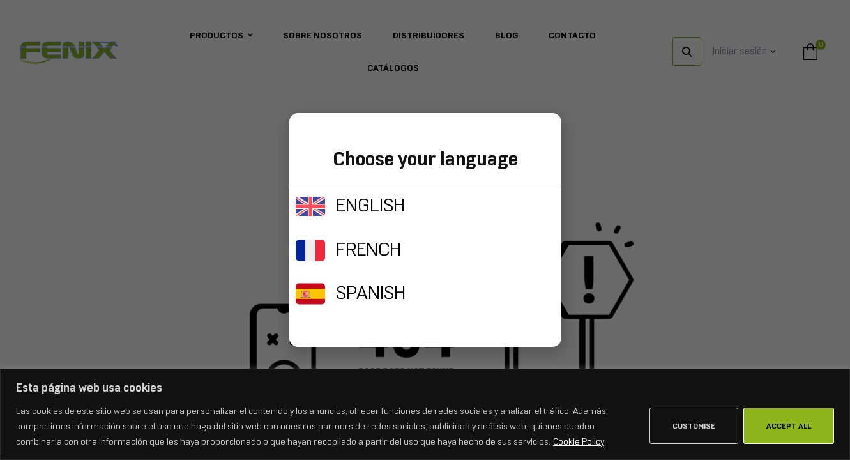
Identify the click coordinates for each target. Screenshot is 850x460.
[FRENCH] (310, 250)
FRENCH (368, 249)
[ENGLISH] (310, 206)
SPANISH (371, 292)
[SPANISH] (310, 294)
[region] (425, 414)
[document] (425, 230)
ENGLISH (370, 205)
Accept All (788, 426)
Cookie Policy (578, 441)
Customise (693, 426)
